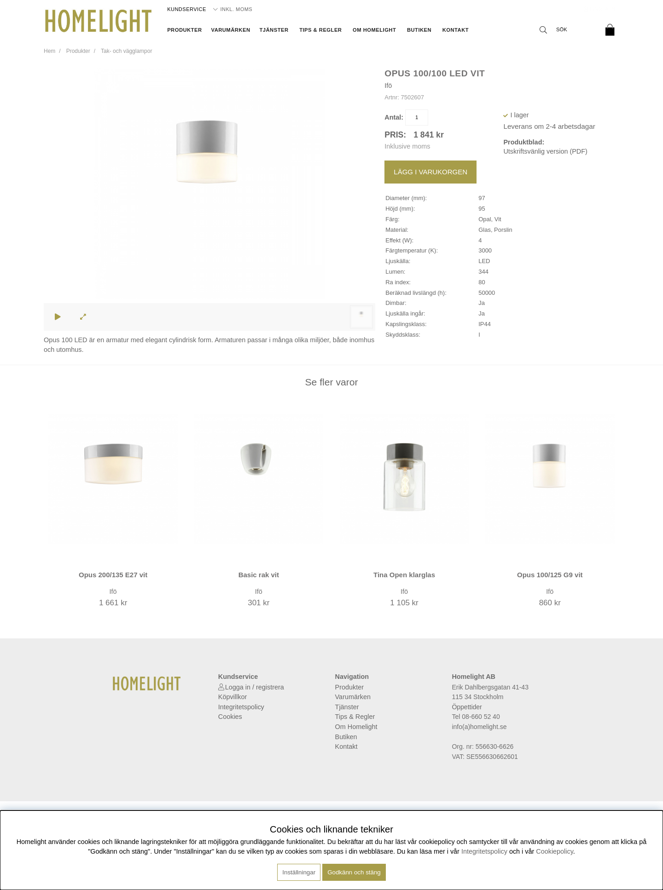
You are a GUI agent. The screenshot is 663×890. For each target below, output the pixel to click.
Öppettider (467, 707)
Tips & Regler (320, 30)
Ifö (388, 85)
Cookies (230, 716)
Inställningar (298, 872)
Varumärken (230, 30)
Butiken (419, 30)
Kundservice (186, 9)
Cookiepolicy (554, 851)
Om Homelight (374, 30)
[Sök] (566, 29)
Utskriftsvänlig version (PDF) (545, 151)
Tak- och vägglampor (126, 51)
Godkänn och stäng (354, 872)
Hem (49, 51)
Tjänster (273, 30)
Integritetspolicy (241, 707)
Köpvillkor (232, 697)
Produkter (184, 30)
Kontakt (455, 30)
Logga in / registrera (254, 687)
